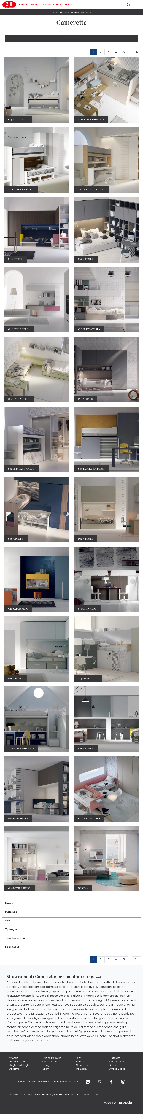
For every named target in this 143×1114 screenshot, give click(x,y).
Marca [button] (9, 903)
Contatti (14, 1069)
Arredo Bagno (117, 1069)
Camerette (86, 12)
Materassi (115, 1058)
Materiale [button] (11, 912)
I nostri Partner (17, 1062)
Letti (78, 1058)
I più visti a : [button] (12, 947)
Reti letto (114, 1065)
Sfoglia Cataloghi (19, 1065)
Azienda (13, 1058)
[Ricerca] (129, 4)
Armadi (80, 1062)
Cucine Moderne (51, 1058)
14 (136, 52)
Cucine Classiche (52, 1062)
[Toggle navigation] (137, 5)
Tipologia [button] (11, 929)
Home (54, 12)
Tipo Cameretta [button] (15, 938)
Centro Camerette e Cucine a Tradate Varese (46, 5)
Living (45, 1065)
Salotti (46, 1069)
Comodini (81, 1069)
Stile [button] (7, 920)
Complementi (117, 1062)
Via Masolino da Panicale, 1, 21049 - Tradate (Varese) (47, 1082)
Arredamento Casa (69, 12)
